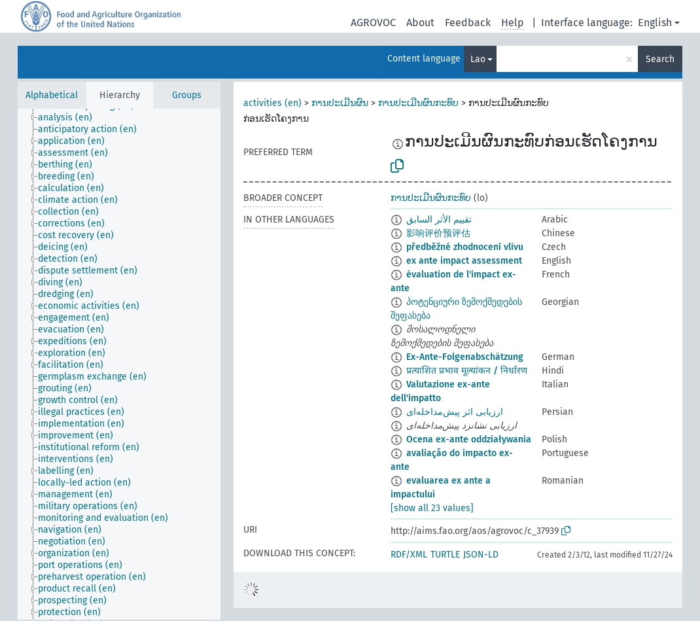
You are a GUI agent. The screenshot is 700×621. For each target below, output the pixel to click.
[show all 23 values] (432, 508)
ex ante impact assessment (464, 260)
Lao (477, 59)
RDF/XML (409, 554)
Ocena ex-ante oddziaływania (468, 439)
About (420, 22)
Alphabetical (52, 95)
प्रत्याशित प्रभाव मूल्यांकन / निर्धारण (466, 370)
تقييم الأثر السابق (439, 219)
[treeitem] (70, 118)
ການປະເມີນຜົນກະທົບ (418, 103)
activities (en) (272, 103)
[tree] (119, 364)
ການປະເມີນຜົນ (339, 103)
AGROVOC (373, 22)
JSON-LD (481, 554)
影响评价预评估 (438, 233)
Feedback (468, 22)
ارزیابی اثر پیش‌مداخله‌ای (454, 411)
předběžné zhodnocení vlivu (464, 247)
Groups (186, 95)
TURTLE (445, 554)
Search (660, 59)
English (655, 22)
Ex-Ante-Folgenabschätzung (464, 357)
